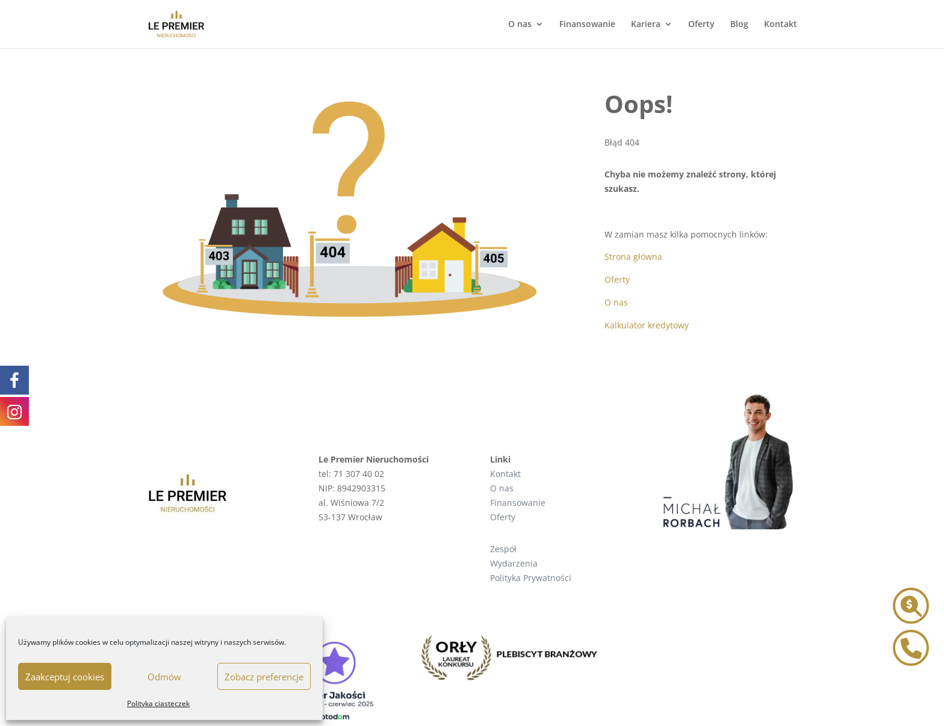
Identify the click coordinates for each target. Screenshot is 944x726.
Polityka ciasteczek (158, 703)
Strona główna (633, 256)
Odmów (164, 677)
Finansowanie (587, 24)
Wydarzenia (514, 563)
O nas (520, 24)
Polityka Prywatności (530, 577)
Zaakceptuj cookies (64, 677)
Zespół (503, 549)
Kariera (645, 24)
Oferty (701, 24)
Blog (739, 24)
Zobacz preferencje (264, 677)
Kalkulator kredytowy (646, 325)
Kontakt (780, 24)
